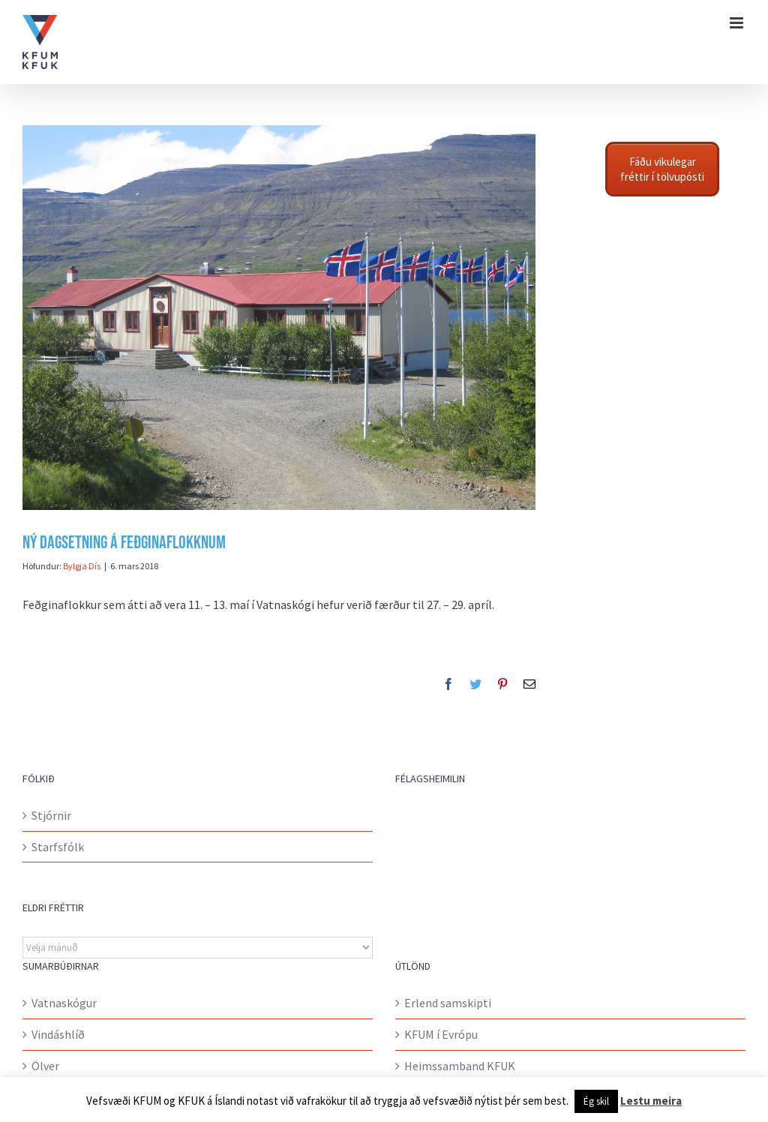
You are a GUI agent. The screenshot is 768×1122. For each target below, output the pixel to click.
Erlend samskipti (447, 1002)
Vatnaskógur (64, 1002)
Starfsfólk (58, 846)
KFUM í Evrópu (441, 1034)
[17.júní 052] (279, 317)
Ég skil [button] (596, 1101)
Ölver (45, 1065)
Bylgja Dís (81, 566)
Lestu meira (651, 1101)
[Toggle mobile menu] (738, 23)
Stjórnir (51, 815)
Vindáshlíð (58, 1034)
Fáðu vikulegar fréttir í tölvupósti (662, 169)
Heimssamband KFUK (459, 1065)
